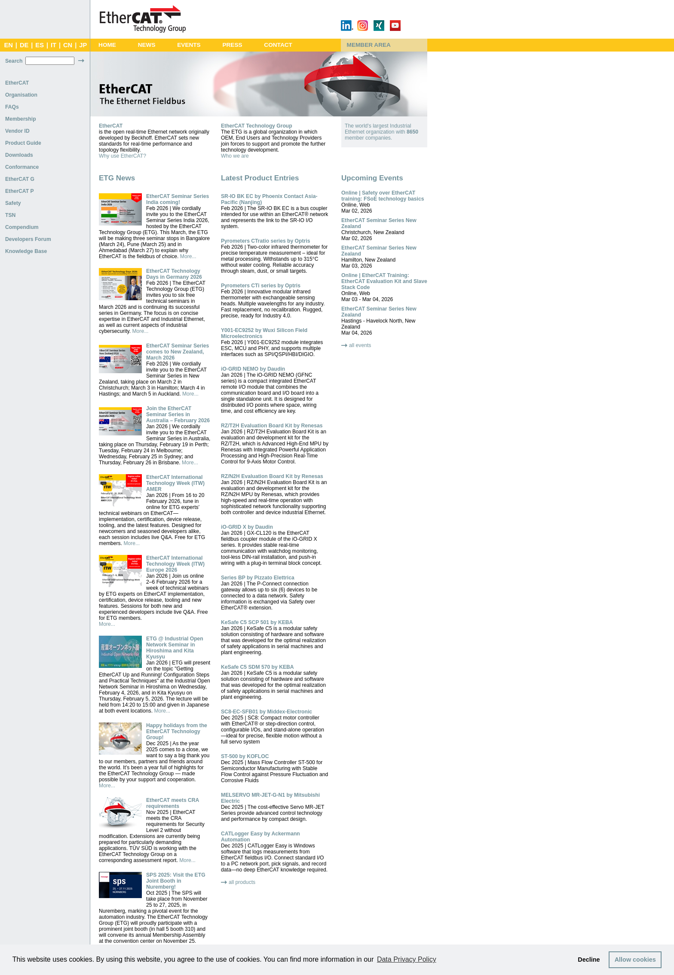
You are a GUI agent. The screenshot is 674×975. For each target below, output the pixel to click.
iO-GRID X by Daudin (247, 527)
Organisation (21, 95)
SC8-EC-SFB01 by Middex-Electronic (266, 712)
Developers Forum (28, 239)
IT (53, 45)
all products (242, 882)
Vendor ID (17, 131)
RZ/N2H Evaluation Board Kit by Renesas (272, 476)
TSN (10, 215)
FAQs (12, 107)
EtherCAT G (19, 179)
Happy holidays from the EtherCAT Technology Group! (176, 731)
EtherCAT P (19, 191)
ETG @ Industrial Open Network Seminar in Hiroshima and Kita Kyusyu (174, 648)
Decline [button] (589, 959)
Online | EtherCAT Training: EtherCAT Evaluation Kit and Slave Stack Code (384, 281)
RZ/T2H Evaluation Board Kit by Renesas (271, 426)
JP (83, 45)
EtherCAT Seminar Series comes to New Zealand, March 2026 (177, 352)
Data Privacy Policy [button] (406, 959)
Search (14, 61)
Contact (278, 45)
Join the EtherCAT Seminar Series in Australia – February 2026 (178, 414)
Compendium (22, 227)
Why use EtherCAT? (122, 156)
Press (232, 45)
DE (24, 45)
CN (67, 45)
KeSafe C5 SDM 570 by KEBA (257, 667)
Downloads (19, 155)
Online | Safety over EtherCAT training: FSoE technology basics (382, 196)
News (147, 45)
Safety (13, 203)
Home (107, 45)
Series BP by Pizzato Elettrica (257, 578)
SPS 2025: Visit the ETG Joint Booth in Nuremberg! (175, 881)
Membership (20, 119)
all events (360, 345)
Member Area (369, 45)
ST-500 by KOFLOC (245, 756)
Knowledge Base (26, 251)
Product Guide (23, 143)
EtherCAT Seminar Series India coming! (177, 199)
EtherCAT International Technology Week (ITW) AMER (175, 483)
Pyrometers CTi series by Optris (260, 286)
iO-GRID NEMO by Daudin (253, 369)
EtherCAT (17, 83)
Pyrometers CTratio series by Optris (265, 241)
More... (188, 256)
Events (188, 45)
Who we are (235, 156)
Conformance (22, 167)
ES (39, 45)
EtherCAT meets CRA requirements (172, 803)
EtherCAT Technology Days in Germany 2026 (174, 274)
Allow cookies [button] (635, 959)
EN (8, 45)
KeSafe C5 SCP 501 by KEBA (257, 622)
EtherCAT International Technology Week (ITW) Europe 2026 (175, 564)
